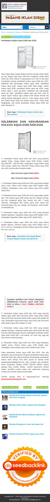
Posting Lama (42, 387)
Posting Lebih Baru (10, 387)
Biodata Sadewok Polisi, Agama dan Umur (26, 434)
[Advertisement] (25, 269)
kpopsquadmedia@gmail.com (31, 499)
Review (27, 37)
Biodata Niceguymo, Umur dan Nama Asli (26, 424)
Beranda (27, 387)
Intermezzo (18, 37)
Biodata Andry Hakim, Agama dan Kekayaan (27, 405)
